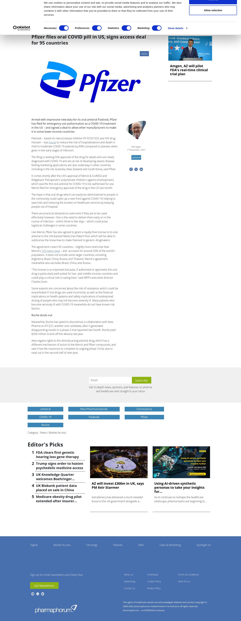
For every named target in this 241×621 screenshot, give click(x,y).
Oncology (91, 545)
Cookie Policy (154, 581)
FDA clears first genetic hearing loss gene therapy (57, 454)
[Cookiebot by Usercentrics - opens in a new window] (21, 37)
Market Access (62, 545)
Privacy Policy (154, 588)
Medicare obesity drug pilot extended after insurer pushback (59, 501)
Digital (34, 545)
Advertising (129, 581)
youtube (32, 594)
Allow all (213, 8)
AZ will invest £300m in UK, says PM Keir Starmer (118, 485)
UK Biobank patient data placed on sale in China (56, 487)
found (52, 142)
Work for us (184, 581)
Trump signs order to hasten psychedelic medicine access (59, 465)
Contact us (129, 588)
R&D (141, 545)
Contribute (152, 574)
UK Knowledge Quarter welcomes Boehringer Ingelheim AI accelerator (56, 479)
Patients (118, 545)
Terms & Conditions (188, 574)
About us (128, 574)
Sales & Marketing (170, 545)
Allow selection (213, 19)
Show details (175, 37)
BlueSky (42, 594)
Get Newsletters (44, 586)
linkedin (37, 594)
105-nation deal (50, 251)
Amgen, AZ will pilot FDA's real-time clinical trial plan (189, 70)
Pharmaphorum (56, 609)
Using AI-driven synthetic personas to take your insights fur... (179, 487)
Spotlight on (203, 545)
